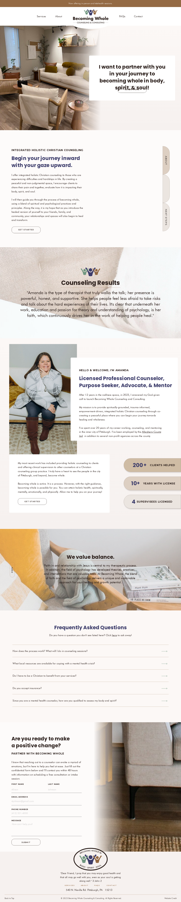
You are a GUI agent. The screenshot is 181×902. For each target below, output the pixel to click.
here (114, 635)
